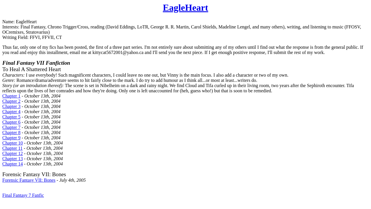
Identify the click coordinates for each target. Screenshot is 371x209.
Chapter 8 (11, 132)
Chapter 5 (11, 116)
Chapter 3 (11, 106)
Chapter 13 (12, 158)
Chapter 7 (11, 127)
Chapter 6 (11, 122)
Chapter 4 (11, 111)
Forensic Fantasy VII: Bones (28, 180)
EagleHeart (185, 7)
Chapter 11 (12, 148)
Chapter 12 (12, 153)
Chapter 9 (11, 137)
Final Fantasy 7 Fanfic (23, 195)
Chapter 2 (11, 101)
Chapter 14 (12, 163)
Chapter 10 (12, 142)
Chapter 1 (11, 95)
